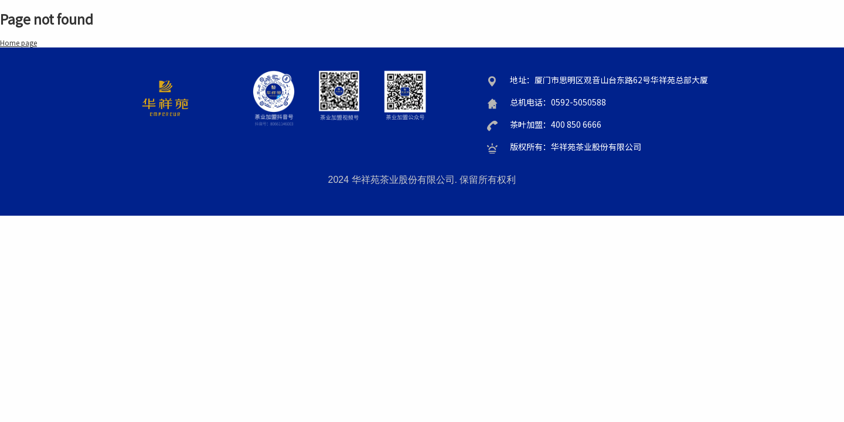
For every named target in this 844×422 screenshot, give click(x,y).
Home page (18, 42)
